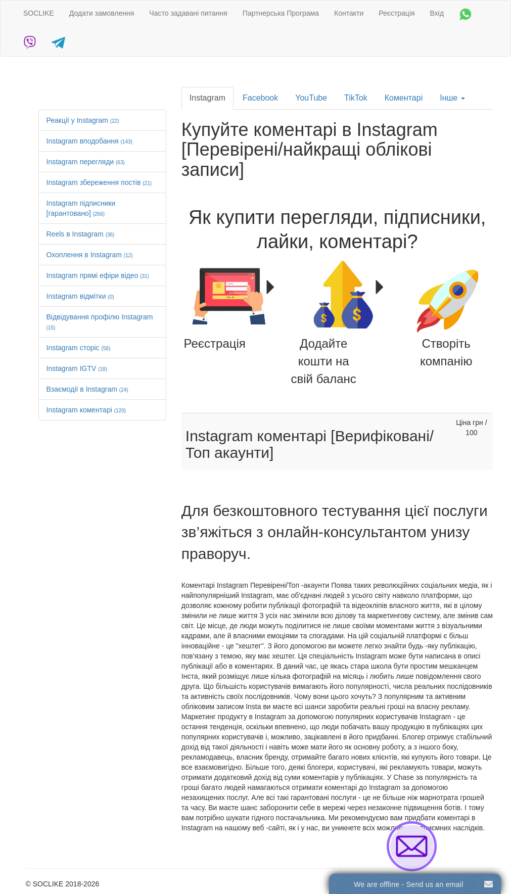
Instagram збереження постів (99, 182)
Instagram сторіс (79, 348)
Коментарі (404, 97)
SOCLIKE (38, 13)
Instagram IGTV (77, 368)
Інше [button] (452, 97)
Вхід (437, 13)
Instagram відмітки (80, 296)
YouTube (311, 97)
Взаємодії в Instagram (87, 389)
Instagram (207, 97)
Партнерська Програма (281, 13)
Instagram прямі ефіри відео (98, 275)
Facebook (260, 97)
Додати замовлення (101, 13)
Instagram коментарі (86, 410)
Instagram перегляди (86, 162)
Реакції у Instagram (83, 120)
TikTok (355, 97)
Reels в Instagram (81, 234)
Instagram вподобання (89, 141)
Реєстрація (396, 13)
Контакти (348, 13)
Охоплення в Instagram (90, 255)
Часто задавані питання (188, 13)
